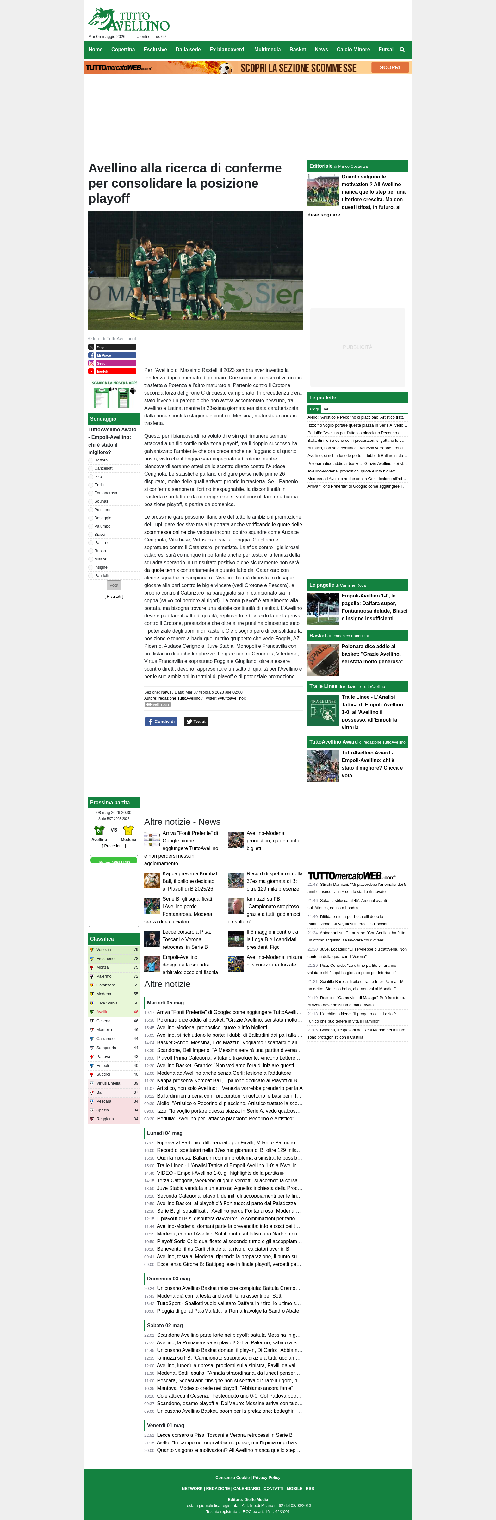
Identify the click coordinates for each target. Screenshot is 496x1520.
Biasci (100, 534)
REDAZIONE (218, 1488)
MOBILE (294, 1488)
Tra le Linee (323, 686)
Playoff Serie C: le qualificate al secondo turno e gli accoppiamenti (231, 1241)
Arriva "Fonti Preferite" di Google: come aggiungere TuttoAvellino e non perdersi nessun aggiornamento (181, 848)
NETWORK (192, 1488)
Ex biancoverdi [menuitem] (228, 49)
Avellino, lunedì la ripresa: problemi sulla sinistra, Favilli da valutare (232, 1365)
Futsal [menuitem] (386, 49)
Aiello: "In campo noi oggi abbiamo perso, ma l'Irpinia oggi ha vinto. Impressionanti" (251, 1442)
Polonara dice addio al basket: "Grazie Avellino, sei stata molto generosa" (239, 1020)
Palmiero (103, 509)
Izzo (98, 476)
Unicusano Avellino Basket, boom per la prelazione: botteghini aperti (233, 1411)
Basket (317, 635)
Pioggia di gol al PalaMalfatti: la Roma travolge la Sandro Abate (228, 1311)
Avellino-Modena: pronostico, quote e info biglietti (273, 840)
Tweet (196, 722)
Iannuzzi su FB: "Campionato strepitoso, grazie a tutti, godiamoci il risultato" (242, 1357)
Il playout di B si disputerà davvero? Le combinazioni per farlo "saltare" (236, 1218)
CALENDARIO (246, 1488)
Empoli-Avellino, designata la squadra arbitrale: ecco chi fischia (190, 964)
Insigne (101, 567)
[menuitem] (402, 49)
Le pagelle (321, 585)
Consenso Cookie (232, 1477)
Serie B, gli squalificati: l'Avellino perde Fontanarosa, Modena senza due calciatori (249, 1211)
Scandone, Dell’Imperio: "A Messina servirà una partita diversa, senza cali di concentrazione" (261, 1050)
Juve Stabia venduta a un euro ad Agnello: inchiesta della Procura (231, 1188)
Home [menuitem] (95, 49)
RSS (310, 1488)
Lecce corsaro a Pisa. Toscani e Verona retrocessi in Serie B (187, 939)
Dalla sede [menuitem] (188, 49)
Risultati (114, 596)
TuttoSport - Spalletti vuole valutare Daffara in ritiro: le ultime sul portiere (237, 1303)
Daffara (101, 460)
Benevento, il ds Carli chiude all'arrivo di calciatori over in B (223, 1249)
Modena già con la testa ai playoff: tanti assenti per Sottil (220, 1295)
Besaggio (103, 518)
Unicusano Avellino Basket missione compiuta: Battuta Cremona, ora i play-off (244, 1288)
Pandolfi (102, 575)
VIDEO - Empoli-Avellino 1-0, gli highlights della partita (218, 1173)
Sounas (101, 501)
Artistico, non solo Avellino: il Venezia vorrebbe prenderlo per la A (230, 1088)
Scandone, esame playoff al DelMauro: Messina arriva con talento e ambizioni (244, 1403)
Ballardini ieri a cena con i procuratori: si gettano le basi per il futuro (232, 1095)
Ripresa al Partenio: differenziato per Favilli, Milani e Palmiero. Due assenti (241, 1142)
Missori (101, 559)
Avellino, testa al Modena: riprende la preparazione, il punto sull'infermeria (240, 1256)
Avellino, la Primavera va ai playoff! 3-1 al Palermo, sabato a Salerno (234, 1342)
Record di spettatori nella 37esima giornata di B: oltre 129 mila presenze (275, 881)
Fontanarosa (106, 493)
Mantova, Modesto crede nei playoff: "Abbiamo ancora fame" (225, 1388)
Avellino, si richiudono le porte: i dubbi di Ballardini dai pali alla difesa (234, 1035)
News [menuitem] (321, 49)
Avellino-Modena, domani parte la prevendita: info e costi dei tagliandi (235, 1226)
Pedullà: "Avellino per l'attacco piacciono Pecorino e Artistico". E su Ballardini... (245, 1118)
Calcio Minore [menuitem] (353, 49)
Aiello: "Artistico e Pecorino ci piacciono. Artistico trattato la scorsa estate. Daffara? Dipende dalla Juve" (272, 1103)
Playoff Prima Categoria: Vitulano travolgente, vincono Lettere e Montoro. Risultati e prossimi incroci (269, 1057)
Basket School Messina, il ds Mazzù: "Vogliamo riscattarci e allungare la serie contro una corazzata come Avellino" (285, 1042)
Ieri (326, 409)
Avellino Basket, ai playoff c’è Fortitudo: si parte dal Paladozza (226, 1203)
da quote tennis (161, 570)
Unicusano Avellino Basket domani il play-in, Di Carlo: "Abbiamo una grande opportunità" (256, 1350)
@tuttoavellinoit (232, 698)
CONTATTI (273, 1488)
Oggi (314, 409)
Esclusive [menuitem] (155, 49)
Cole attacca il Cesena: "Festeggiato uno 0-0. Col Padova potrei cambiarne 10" (245, 1395)
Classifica (102, 938)
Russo (100, 550)
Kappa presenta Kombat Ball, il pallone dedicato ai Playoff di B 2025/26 (190, 881)
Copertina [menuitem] (123, 49)
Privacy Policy (267, 1477)
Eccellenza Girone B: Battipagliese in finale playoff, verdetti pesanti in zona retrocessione (256, 1264)
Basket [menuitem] (297, 49)
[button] (114, 585)
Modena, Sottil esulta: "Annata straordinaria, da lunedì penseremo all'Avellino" (244, 1373)
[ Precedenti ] (114, 845)
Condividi (161, 722)
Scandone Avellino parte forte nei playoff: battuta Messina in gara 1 (232, 1335)
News (166, 692)
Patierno (102, 542)
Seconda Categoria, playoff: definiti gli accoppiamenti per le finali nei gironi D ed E (249, 1195)
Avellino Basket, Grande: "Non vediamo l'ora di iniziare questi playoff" (234, 1065)
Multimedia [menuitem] (267, 49)
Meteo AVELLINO (114, 862)
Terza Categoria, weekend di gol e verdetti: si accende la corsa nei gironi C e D (245, 1180)
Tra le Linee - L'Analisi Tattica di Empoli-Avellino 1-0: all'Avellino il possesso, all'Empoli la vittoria (264, 1165)
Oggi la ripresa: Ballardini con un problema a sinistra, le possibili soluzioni (239, 1157)
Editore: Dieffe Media (248, 1499)
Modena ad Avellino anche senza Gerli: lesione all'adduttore (224, 1073)
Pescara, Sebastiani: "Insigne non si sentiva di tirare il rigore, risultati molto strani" (248, 1380)
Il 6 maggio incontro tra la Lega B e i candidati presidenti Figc (272, 939)
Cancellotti (104, 468)
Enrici (100, 484)
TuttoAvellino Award (333, 742)
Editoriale (320, 166)
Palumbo (103, 526)
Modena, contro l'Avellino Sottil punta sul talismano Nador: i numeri (232, 1233)
